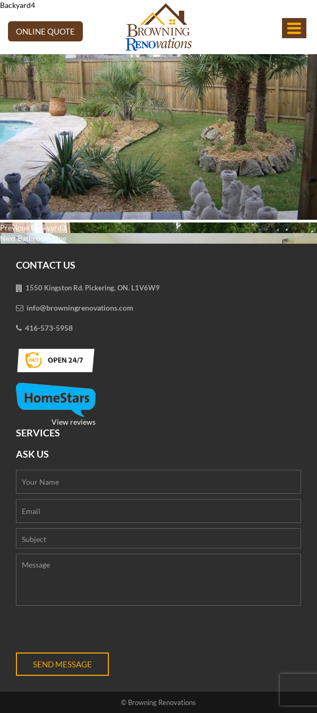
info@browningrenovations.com (80, 307)
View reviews (56, 404)
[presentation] (96, 631)
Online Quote (45, 31)
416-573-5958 (49, 327)
